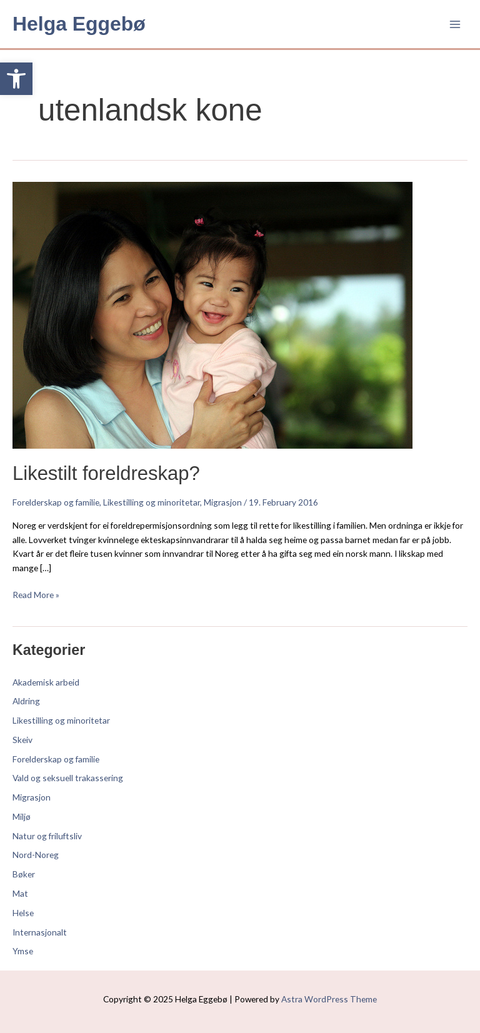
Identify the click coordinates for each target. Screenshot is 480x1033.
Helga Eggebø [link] (79, 23)
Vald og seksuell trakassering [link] (67, 777)
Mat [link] (20, 893)
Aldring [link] (26, 701)
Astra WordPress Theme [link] (329, 999)
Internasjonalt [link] (39, 932)
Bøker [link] (23, 874)
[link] (16, 78)
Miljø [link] (21, 816)
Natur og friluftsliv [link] (47, 836)
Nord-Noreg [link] (35, 854)
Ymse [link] (22, 951)
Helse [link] (23, 912)
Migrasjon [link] (223, 502)
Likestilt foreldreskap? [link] (106, 473)
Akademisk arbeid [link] (45, 682)
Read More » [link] (35, 594)
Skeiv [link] (22, 739)
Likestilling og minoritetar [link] (151, 502)
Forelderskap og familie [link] (55, 502)
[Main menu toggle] (455, 24)
